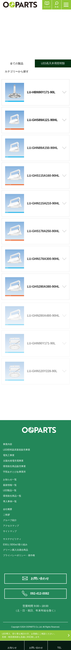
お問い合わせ (40, 578)
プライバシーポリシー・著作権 (19, 555)
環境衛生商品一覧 (12, 496)
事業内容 (7, 444)
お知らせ (12, 647)
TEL (59, 647)
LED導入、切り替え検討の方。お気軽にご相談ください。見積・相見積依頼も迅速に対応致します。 (29, 635)
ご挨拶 (6, 514)
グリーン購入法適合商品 (15, 550)
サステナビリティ (12, 539)
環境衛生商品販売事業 (14, 466)
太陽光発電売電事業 (13, 460)
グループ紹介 (10, 520)
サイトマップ (10, 531)
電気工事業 (8, 455)
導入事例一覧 (10, 501)
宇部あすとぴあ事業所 (14, 471)
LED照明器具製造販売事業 (16, 449)
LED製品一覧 (9, 490)
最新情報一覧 (10, 485)
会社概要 (7, 509)
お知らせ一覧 (10, 479)
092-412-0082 (39, 593)
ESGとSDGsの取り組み (15, 544)
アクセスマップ (11, 525)
